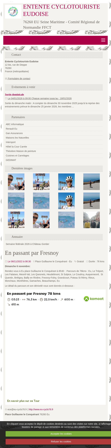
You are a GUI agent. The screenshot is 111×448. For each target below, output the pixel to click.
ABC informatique (15, 124)
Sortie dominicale (14, 94)
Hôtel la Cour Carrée (16, 146)
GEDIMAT (11, 160)
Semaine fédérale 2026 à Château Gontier (27, 244)
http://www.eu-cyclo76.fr (41, 409)
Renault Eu (11, 128)
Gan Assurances (14, 133)
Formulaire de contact (17, 78)
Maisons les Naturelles (17, 137)
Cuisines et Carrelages (17, 155)
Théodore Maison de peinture (21, 151)
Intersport (11, 142)
